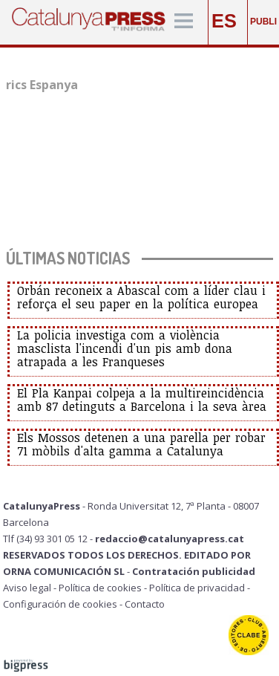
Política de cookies (100, 587)
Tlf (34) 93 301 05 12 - (49, 538)
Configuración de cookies (60, 604)
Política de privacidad (197, 587)
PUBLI (263, 21)
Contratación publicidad (193, 571)
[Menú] (183, 21)
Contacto (145, 604)
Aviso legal (27, 587)
